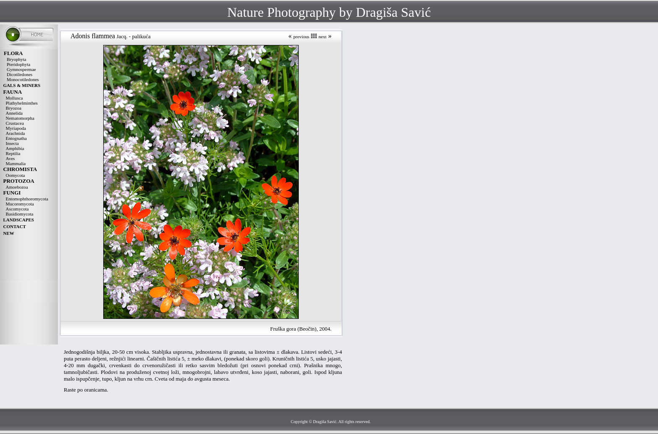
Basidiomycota (20, 213)
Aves (10, 158)
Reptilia (13, 153)
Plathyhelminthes (22, 102)
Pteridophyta (18, 64)
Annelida (14, 113)
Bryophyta (16, 59)
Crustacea (15, 123)
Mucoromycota (20, 203)
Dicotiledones (19, 74)
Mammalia (16, 163)
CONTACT (14, 226)
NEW (8, 233)
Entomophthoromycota (27, 198)
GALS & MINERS (22, 85)
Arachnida (15, 133)
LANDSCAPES (18, 219)
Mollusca (14, 97)
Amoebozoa (17, 186)
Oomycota (15, 175)
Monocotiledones (23, 79)
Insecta (12, 143)
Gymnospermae (21, 69)
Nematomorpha (20, 118)
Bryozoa (13, 107)
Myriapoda (16, 128)
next (322, 36)
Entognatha (16, 138)
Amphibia (15, 148)
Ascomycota (17, 208)
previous (301, 36)
